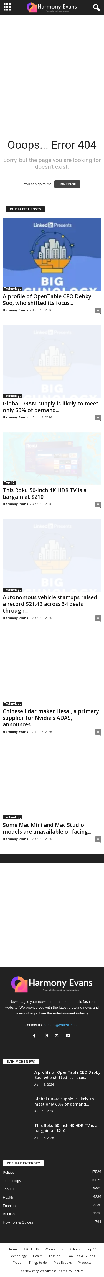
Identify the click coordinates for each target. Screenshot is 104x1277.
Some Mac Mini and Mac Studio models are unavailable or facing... (47, 828)
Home (12, 1249)
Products (84, 1262)
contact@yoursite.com (62, 1025)
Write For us (54, 1249)
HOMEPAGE (67, 184)
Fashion (9, 1206)
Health (8, 1197)
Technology (12, 289)
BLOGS (9, 1214)
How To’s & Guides (18, 1222)
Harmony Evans (15, 310)
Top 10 (9, 482)
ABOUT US (31, 1249)
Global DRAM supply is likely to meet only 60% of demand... (50, 407)
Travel (17, 1262)
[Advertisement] (52, 72)
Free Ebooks (62, 1262)
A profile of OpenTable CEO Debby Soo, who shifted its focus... (47, 300)
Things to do (38, 1262)
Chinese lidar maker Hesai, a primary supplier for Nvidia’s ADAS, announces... (51, 718)
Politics (8, 1172)
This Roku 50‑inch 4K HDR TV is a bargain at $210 (45, 493)
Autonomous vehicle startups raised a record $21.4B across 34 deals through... (50, 604)
